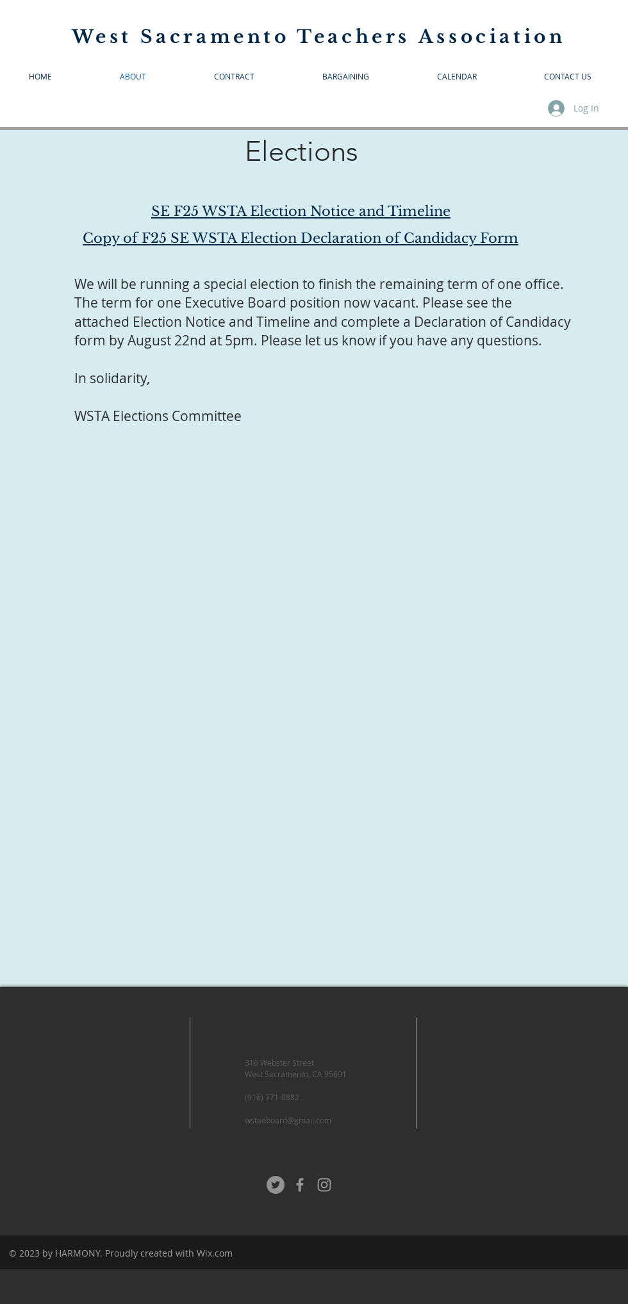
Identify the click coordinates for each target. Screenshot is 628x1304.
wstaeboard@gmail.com (288, 1120)
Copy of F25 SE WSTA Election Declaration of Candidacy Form (300, 238)
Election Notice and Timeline (221, 322)
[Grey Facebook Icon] (300, 1185)
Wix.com (215, 1253)
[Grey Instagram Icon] (324, 1185)
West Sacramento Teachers (245, 37)
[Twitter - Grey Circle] (276, 1185)
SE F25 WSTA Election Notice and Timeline (300, 211)
